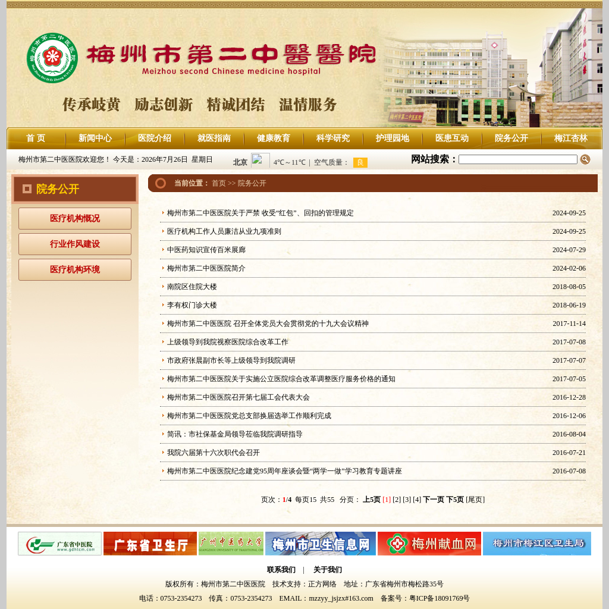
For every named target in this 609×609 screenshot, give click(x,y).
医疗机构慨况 (75, 218)
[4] (417, 499)
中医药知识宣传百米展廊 (206, 250)
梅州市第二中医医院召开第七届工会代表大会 (238, 397)
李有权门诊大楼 (192, 305)
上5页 (372, 499)
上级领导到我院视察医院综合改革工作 (227, 342)
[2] (397, 499)
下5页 (455, 499)
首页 (219, 183)
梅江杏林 (571, 138)
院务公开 (511, 138)
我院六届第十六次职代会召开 (213, 452)
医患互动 (452, 138)
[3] (407, 499)
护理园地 (392, 138)
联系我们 (281, 570)
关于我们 (327, 570)
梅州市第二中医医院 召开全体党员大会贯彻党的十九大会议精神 (268, 323)
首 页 (35, 138)
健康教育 (273, 138)
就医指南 (214, 138)
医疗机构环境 (75, 269)
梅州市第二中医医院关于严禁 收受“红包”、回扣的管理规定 (260, 213)
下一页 (433, 499)
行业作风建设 (75, 244)
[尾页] (475, 499)
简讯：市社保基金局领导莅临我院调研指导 (235, 434)
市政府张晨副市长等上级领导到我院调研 (231, 360)
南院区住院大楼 (192, 286)
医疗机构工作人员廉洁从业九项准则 (224, 231)
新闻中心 (95, 138)
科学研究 (333, 138)
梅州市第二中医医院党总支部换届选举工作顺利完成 (249, 416)
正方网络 (322, 584)
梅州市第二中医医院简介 (206, 268)
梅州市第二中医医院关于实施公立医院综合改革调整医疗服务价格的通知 (281, 379)
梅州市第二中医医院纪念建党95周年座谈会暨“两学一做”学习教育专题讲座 (284, 471)
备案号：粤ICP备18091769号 (425, 598)
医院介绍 (154, 138)
